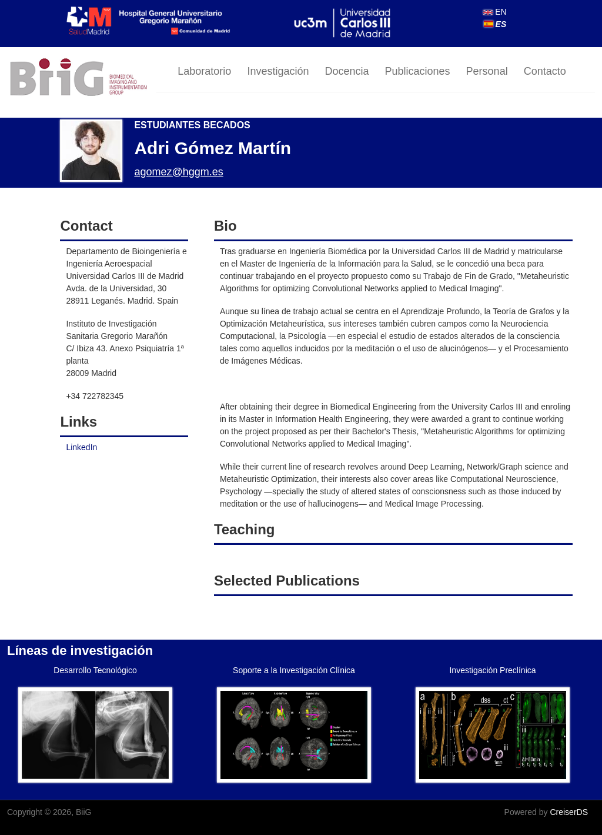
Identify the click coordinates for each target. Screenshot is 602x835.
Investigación (278, 71)
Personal (487, 71)
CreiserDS (569, 812)
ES (495, 24)
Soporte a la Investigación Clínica (294, 670)
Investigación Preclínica (492, 670)
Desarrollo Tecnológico (94, 670)
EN (494, 11)
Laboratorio (204, 71)
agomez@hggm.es (178, 172)
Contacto (545, 71)
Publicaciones (417, 71)
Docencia (347, 71)
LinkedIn (81, 447)
